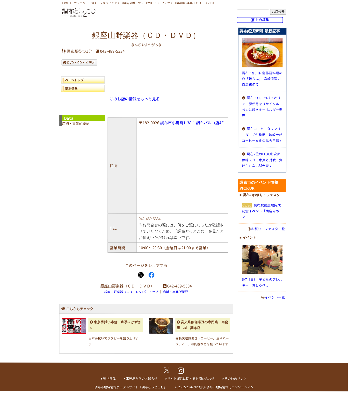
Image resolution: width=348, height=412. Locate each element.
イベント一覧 (275, 297)
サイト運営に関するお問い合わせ (190, 378)
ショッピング (108, 3)
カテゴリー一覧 (84, 3)
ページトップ (74, 80)
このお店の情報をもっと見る (134, 99)
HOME (65, 3)
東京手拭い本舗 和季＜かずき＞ (115, 325)
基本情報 (71, 88)
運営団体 (109, 378)
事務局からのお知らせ (141, 378)
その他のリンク (235, 378)
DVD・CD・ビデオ (158, 3)
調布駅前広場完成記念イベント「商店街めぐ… (261, 211)
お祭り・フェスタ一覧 (268, 228)
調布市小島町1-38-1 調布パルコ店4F (192, 122)
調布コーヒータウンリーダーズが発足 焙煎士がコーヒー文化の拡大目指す (262, 134)
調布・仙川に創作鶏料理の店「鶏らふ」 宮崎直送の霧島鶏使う (262, 78)
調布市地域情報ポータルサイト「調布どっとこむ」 (130, 387)
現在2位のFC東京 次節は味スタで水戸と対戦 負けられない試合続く (262, 159)
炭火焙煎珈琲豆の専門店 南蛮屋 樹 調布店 (202, 325)
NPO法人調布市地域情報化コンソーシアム (223, 387)
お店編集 (262, 19)
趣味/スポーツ (131, 3)
